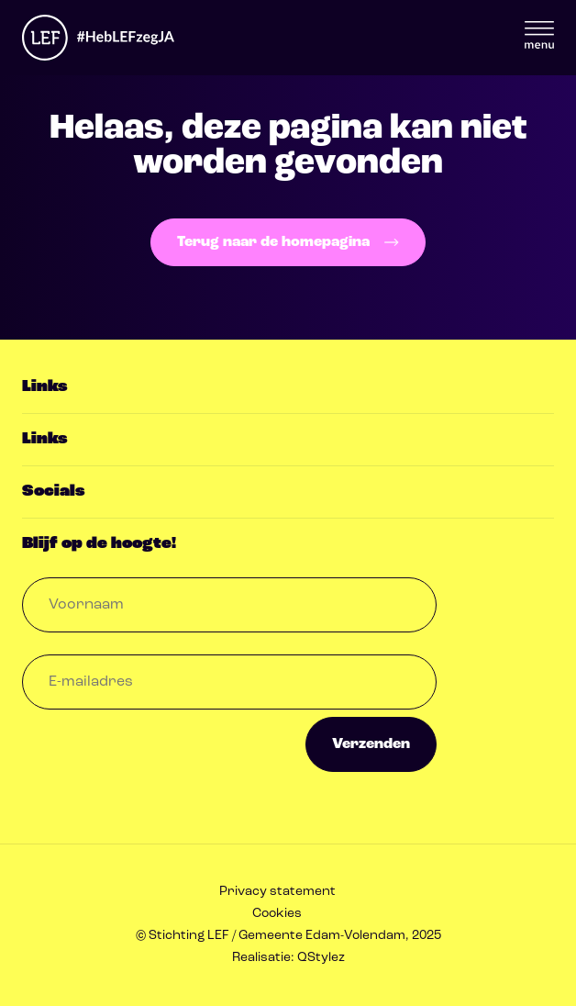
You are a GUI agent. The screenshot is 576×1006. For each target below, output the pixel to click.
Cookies (277, 914)
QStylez (321, 958)
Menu (539, 35)
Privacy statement (277, 892)
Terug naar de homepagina (287, 242)
